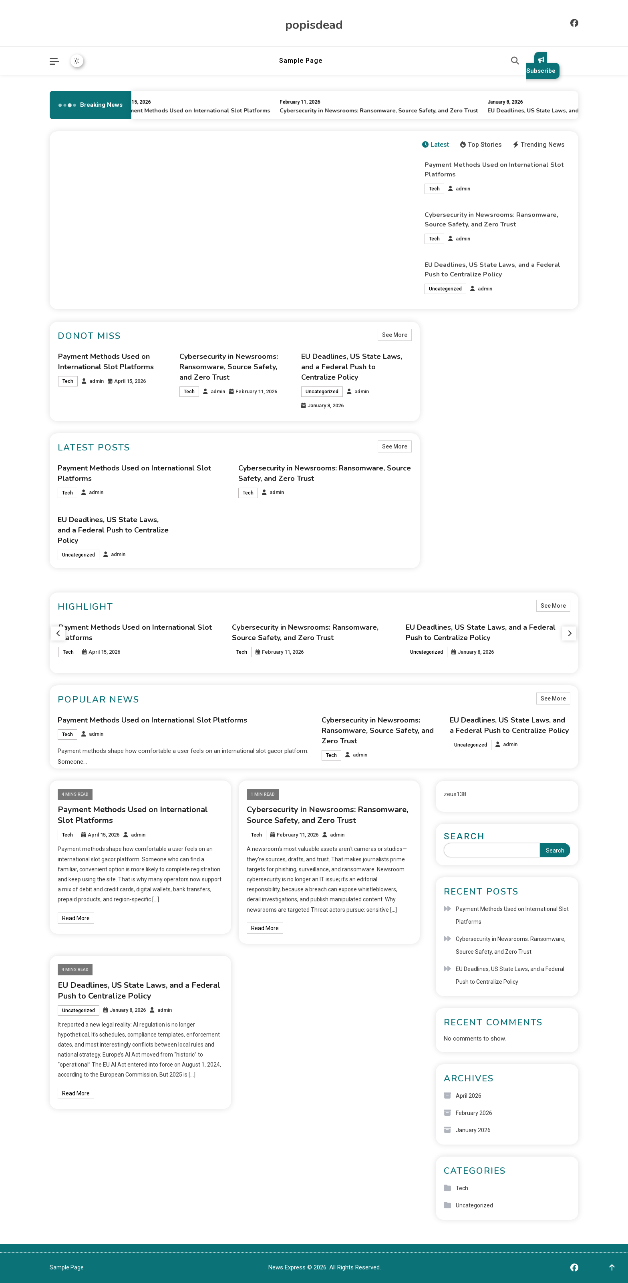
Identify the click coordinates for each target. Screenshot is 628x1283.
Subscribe (541, 65)
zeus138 (455, 794)
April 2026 (468, 1096)
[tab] (435, 145)
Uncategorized (445, 289)
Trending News (539, 144)
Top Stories (481, 144)
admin (463, 189)
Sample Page (300, 60)
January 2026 (473, 1130)
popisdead (314, 25)
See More (394, 335)
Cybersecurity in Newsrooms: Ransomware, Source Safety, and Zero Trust (383, 110)
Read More (76, 918)
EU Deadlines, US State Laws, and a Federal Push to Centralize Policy (351, 367)
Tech (434, 189)
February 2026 (474, 1113)
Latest (435, 144)
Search (464, 836)
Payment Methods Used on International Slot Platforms (199, 110)
